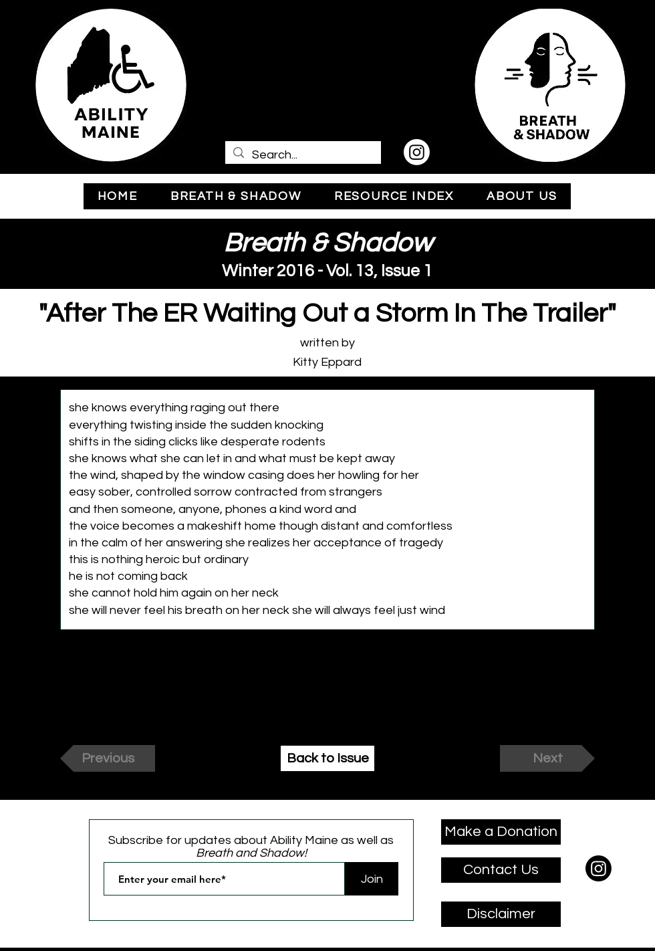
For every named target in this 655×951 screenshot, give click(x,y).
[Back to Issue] (327, 758)
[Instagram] (417, 152)
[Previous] (107, 758)
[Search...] (302, 155)
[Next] (547, 758)
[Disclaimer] (501, 914)
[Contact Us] (501, 870)
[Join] (371, 878)
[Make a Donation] (501, 832)
